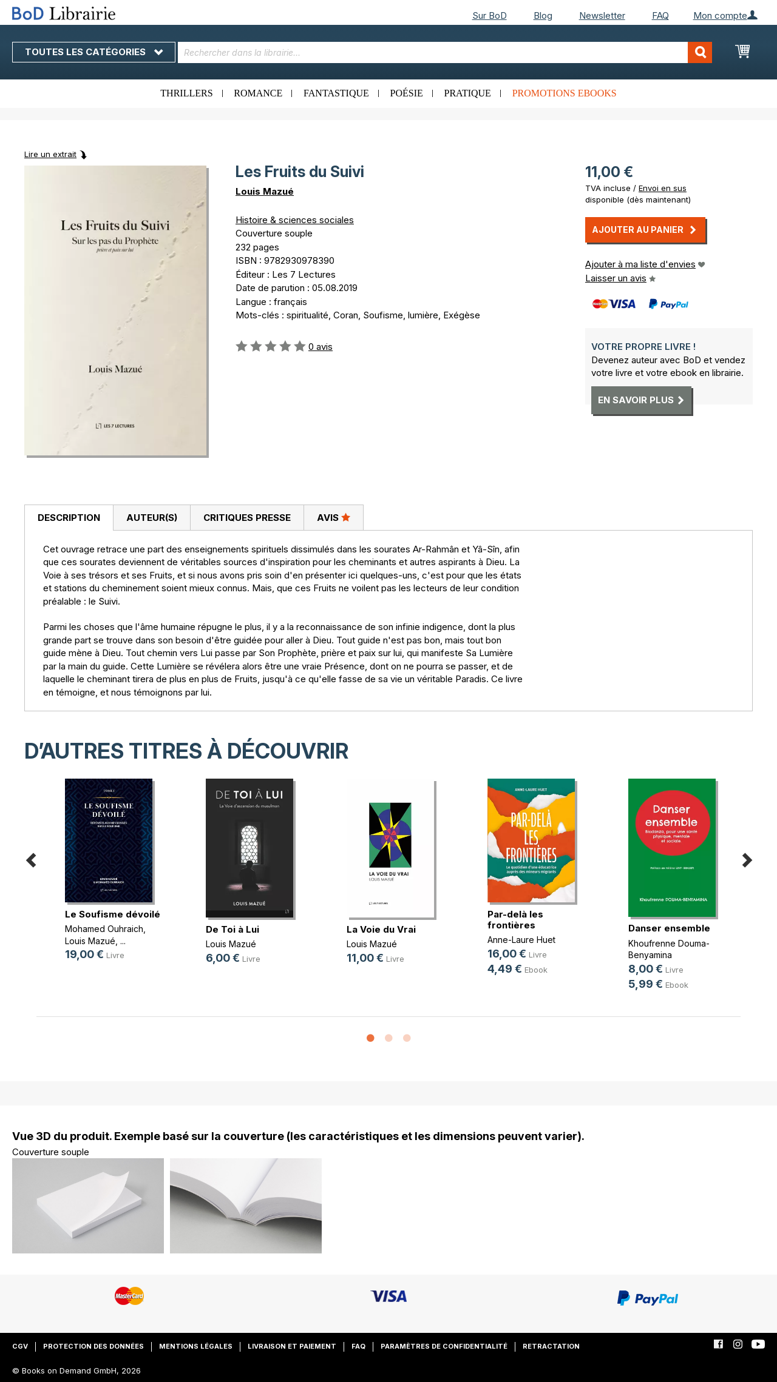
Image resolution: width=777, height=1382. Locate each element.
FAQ (660, 15)
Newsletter (602, 15)
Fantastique (336, 93)
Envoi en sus (663, 188)
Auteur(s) (151, 517)
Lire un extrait (50, 154)
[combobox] (445, 52)
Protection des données (93, 1346)
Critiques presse (247, 517)
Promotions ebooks (564, 93)
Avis (333, 517)
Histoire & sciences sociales (295, 220)
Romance (258, 93)
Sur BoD (489, 15)
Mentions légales (195, 1346)
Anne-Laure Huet (521, 939)
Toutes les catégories (94, 52)
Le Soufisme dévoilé (112, 914)
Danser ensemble (669, 928)
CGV (20, 1346)
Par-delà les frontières (515, 919)
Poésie (406, 93)
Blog (543, 15)
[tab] (68, 518)
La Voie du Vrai (381, 929)
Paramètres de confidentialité (444, 1346)
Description (69, 517)
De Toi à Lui (232, 929)
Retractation (551, 1346)
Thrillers (186, 93)
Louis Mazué (265, 191)
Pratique (467, 93)
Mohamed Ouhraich (104, 929)
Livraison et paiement (292, 1346)
